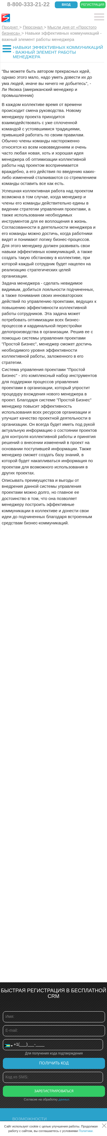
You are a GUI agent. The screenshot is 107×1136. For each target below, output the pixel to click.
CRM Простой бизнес (43, 18)
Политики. (86, 1131)
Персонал (33, 27)
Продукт (10, 27)
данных (63, 1099)
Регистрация (92, 4)
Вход (66, 4)
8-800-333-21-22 (28, 4)
